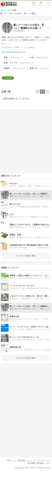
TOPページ (11, 464)
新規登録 (21, 464)
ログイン (40, 5)
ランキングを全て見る (26, 259)
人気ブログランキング (9, 4)
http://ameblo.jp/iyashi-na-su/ (13, 52)
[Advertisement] (26, 144)
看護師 (7, 68)
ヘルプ (48, 466)
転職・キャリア (10, 63)
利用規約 (40, 466)
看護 (6, 57)
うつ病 (31, 57)
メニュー (48, 5)
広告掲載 (31, 466)
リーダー (32, 5)
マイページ (31, 464)
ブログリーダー (44, 464)
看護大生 (33, 68)
